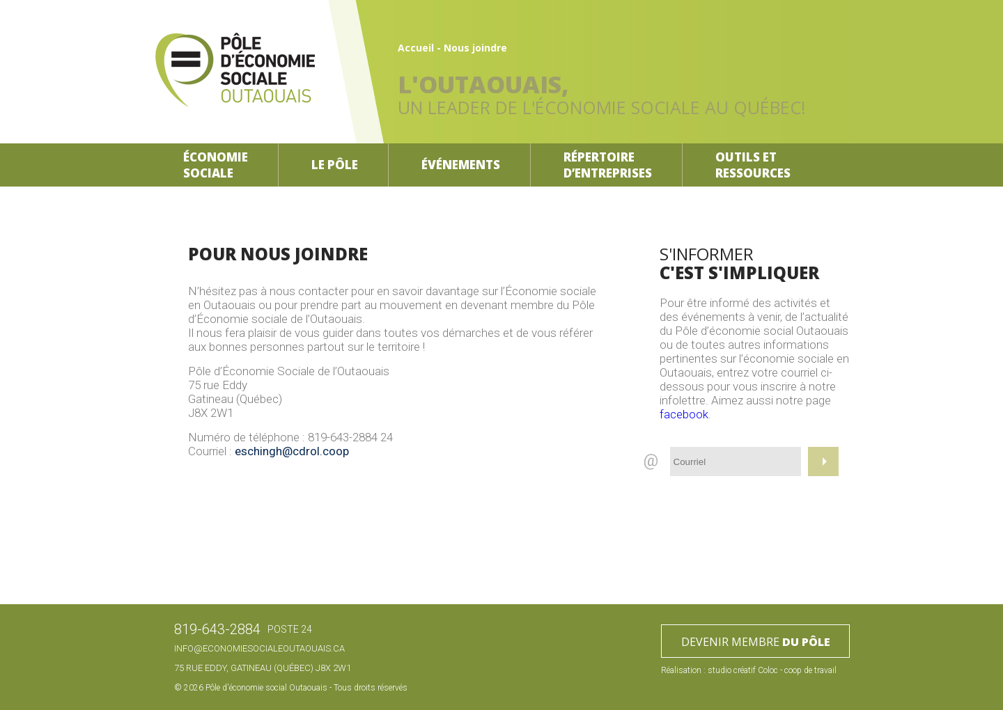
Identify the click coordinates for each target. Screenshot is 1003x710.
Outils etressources (753, 165)
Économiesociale (215, 165)
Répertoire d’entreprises (607, 165)
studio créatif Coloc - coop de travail (772, 670)
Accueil (416, 47)
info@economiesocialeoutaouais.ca (259, 648)
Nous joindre (475, 47)
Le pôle (334, 165)
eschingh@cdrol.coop (292, 451)
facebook (684, 414)
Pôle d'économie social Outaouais (266, 688)
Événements (460, 165)
